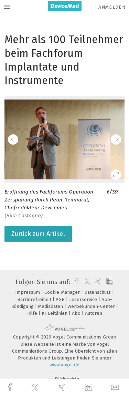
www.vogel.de (64, 365)
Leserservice (83, 299)
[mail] (116, 387)
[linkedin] (89, 387)
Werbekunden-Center (91, 306)
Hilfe (33, 313)
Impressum (28, 292)
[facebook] (11, 387)
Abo (77, 313)
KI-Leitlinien (55, 313)
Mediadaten (51, 306)
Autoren (93, 313)
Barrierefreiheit (35, 299)
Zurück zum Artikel (38, 234)
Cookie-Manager (62, 292)
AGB (61, 299)
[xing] (62, 387)
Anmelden (112, 7)
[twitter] (35, 388)
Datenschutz (98, 292)
